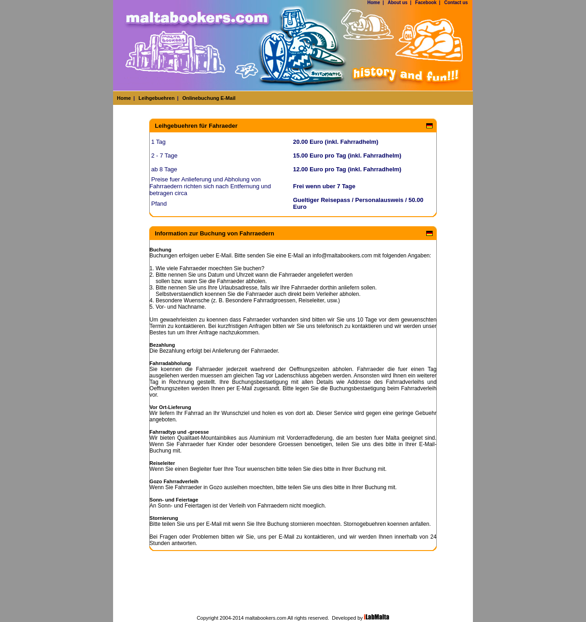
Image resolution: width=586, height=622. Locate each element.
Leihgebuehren (157, 98)
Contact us (456, 2)
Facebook (426, 2)
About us (397, 2)
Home (373, 2)
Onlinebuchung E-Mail (208, 98)
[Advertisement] (293, 592)
